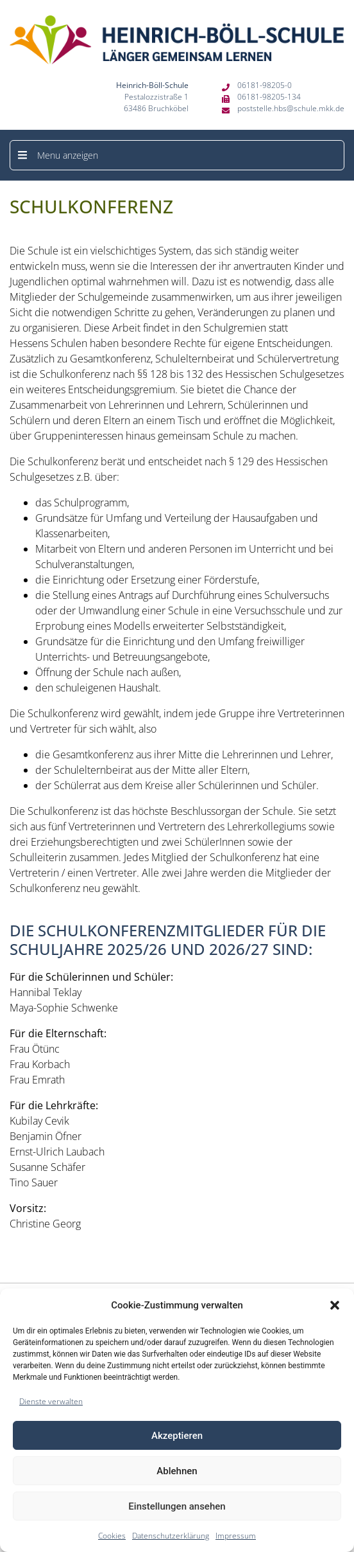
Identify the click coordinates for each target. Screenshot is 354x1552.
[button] (334, 1305)
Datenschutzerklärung (170, 1535)
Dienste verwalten (51, 1401)
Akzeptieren (177, 1435)
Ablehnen (176, 1471)
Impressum (235, 1535)
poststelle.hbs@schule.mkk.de (290, 108)
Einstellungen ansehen (176, 1506)
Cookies (112, 1535)
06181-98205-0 (264, 85)
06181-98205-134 (269, 96)
